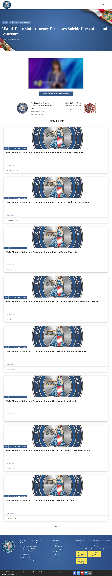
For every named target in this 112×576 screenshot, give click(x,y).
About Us (56, 541)
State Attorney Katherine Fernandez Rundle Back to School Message (41, 251)
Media (55, 551)
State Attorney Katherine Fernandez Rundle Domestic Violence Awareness (44, 152)
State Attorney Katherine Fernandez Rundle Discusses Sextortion (40, 500)
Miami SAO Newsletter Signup (81, 561)
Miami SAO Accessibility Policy (94, 554)
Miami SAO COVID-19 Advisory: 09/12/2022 (73, 104)
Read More (10, 165)
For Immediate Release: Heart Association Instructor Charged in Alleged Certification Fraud (41, 107)
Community (57, 549)
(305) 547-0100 (27, 554)
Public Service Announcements (20, 22)
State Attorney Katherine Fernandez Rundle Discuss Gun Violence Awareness (46, 351)
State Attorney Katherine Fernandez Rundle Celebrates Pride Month (41, 400)
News (5, 22)
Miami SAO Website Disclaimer (82, 554)
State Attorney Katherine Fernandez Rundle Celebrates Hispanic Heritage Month (48, 202)
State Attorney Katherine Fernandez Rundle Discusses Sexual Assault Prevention (48, 450)
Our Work (56, 543)
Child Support (58, 546)
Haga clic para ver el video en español (56, 93)
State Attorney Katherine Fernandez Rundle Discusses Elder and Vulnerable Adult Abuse (52, 301)
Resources (56, 554)
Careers (55, 557)
